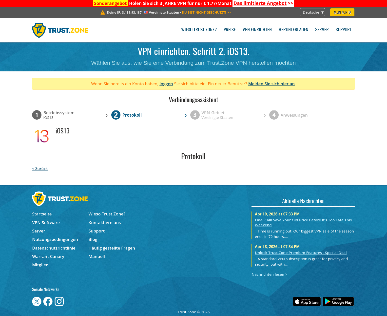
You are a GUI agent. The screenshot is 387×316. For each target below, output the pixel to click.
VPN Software (46, 222)
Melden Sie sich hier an (271, 83)
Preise (230, 30)
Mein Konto (342, 12)
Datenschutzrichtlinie (54, 248)
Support (344, 30)
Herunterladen (293, 30)
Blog (93, 239)
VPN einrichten (257, 30)
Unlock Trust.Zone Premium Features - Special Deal (301, 252)
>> (263, 3)
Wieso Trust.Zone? (199, 30)
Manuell (97, 256)
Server (322, 30)
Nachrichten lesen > (269, 274)
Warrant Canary (48, 256)
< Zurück (40, 168)
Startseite (42, 214)
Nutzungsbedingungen (55, 239)
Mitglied (40, 265)
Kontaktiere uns (105, 222)
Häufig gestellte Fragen (112, 248)
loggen (166, 83)
